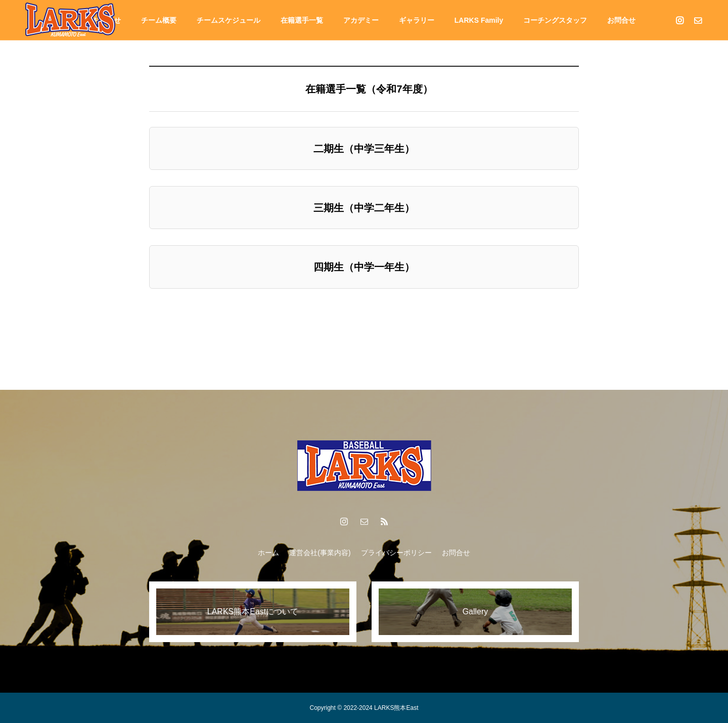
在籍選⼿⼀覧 (302, 20)
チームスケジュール (228, 20)
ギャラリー (416, 20)
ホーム (268, 553)
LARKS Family (478, 20)
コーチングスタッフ (555, 20)
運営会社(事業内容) (319, 553)
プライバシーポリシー (396, 553)
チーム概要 (158, 20)
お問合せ (621, 20)
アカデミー (361, 20)
